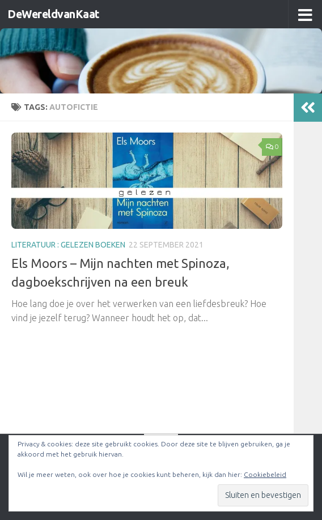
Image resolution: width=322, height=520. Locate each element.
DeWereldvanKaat (57, 14)
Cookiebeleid (265, 474)
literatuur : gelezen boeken (68, 244)
